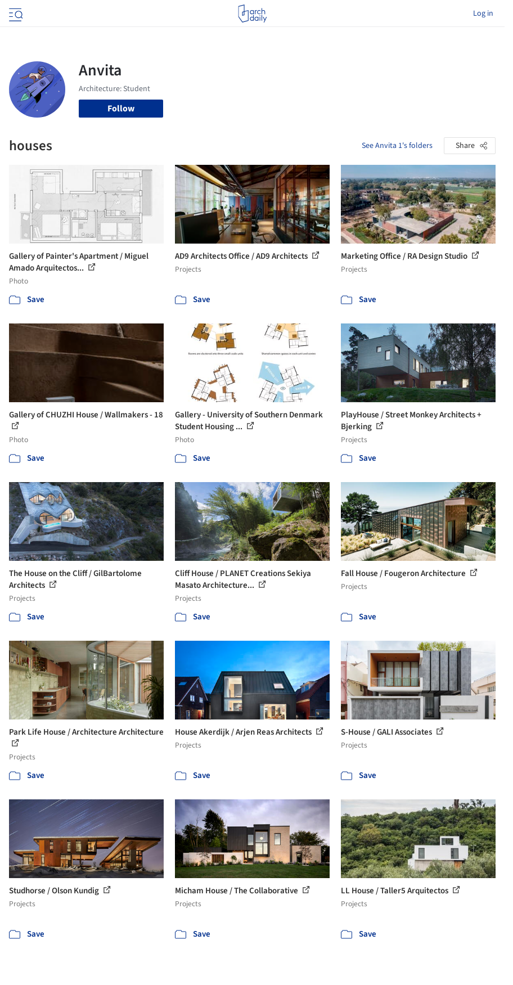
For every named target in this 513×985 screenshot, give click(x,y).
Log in (483, 13)
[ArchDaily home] (252, 14)
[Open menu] (14, 13)
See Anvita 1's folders (397, 146)
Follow (120, 108)
